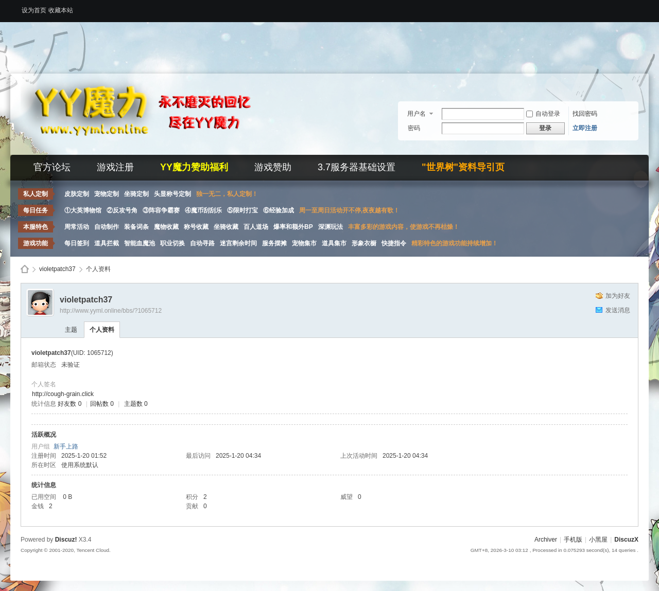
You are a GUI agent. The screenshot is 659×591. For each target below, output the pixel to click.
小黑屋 (598, 539)
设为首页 (34, 10)
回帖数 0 (102, 403)
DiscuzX (626, 539)
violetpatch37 (57, 269)
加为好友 (617, 295)
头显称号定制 (172, 194)
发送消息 (617, 310)
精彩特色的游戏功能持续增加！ (454, 243)
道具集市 (334, 243)
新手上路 (66, 446)
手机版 (573, 539)
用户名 (416, 113)
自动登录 (543, 113)
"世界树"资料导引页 (463, 167)
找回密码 (585, 113)
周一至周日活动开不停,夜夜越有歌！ (349, 210)
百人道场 (256, 226)
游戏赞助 (272, 167)
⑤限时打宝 (242, 210)
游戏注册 (115, 167)
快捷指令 (393, 243)
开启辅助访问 (635, 7)
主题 (71, 329)
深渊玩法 (330, 226)
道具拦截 (106, 243)
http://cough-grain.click (63, 394)
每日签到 (76, 243)
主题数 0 (136, 403)
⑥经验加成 (278, 210)
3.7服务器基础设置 (356, 167)
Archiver (545, 539)
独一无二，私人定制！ (227, 194)
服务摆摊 (274, 243)
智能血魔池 (139, 243)
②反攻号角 (122, 210)
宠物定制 (106, 194)
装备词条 (136, 226)
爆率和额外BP (293, 226)
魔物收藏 (166, 226)
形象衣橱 (364, 243)
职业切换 (172, 243)
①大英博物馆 (82, 210)
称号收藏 (196, 226)
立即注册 (585, 128)
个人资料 (102, 329)
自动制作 (106, 226)
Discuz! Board (25, 269)
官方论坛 (52, 167)
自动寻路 (202, 243)
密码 (414, 128)
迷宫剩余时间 (238, 243)
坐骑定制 (136, 194)
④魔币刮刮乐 (203, 210)
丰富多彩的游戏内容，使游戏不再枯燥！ (403, 226)
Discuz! (66, 539)
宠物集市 (304, 243)
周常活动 (76, 226)
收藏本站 (60, 10)
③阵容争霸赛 (161, 210)
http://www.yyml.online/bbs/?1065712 (111, 310)
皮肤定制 (76, 194)
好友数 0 (69, 403)
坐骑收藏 (226, 226)
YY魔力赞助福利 (194, 167)
